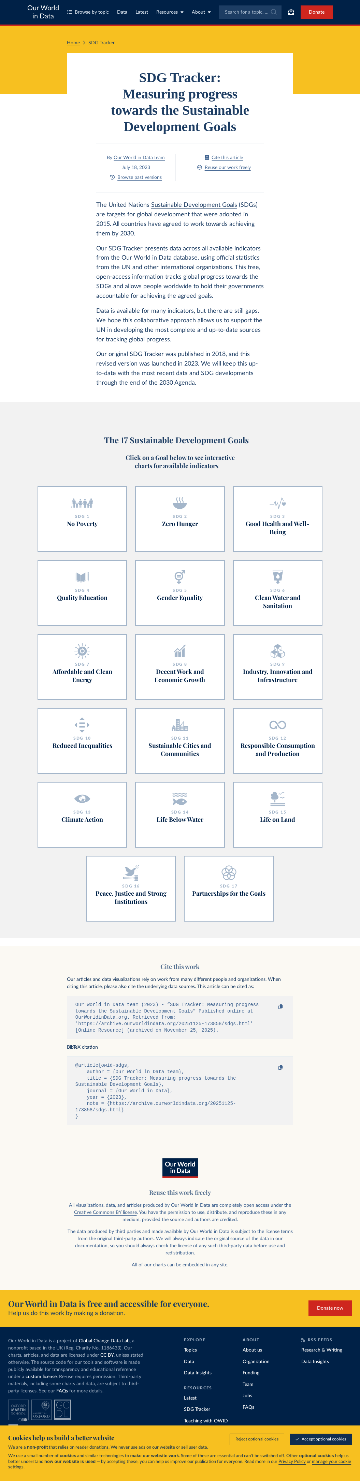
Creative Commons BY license (105, 1217)
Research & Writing (321, 1355)
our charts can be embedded (174, 1269)
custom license (41, 1381)
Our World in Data (43, 12)
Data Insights (198, 1377)
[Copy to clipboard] (274, 1007)
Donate (317, 12)
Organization (256, 1366)
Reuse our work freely (224, 167)
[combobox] (250, 12)
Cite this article (224, 157)
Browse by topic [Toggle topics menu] (88, 12)
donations (99, 1447)
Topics (190, 1355)
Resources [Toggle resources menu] (170, 12)
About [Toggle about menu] (201, 12)
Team (248, 1389)
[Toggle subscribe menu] (291, 12)
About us (252, 1355)
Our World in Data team (139, 157)
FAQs (62, 1395)
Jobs (247, 1400)
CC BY (107, 1360)
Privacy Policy (292, 1462)
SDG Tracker (197, 1414)
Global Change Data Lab (104, 1345)
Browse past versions (136, 177)
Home (73, 43)
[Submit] (273, 12)
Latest (141, 12)
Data (122, 12)
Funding (251, 1377)
